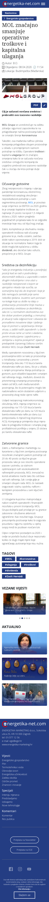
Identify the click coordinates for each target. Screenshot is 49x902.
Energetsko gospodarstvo (20, 18)
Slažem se (24, 895)
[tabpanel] (24, 89)
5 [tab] (29, 618)
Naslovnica (10, 13)
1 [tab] (20, 618)
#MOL (8, 558)
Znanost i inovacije (11, 784)
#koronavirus (27, 558)
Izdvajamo (7, 801)
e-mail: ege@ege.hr (12, 740)
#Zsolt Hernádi (14, 576)
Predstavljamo (9, 798)
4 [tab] (27, 618)
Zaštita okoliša (9, 777)
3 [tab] (24, 618)
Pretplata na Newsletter (24, 840)
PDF (35, 105)
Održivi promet (10, 781)
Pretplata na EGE (24, 849)
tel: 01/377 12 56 (11, 737)
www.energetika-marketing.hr (17, 744)
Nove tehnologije (11, 805)
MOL (30, 202)
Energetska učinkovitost (14, 774)
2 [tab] (22, 618)
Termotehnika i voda (12, 767)
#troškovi (30, 564)
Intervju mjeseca (10, 794)
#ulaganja (11, 564)
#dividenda (11, 570)
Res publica (8, 819)
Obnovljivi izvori (10, 770)
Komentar (7, 815)
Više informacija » (24, 889)
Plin (4, 763)
